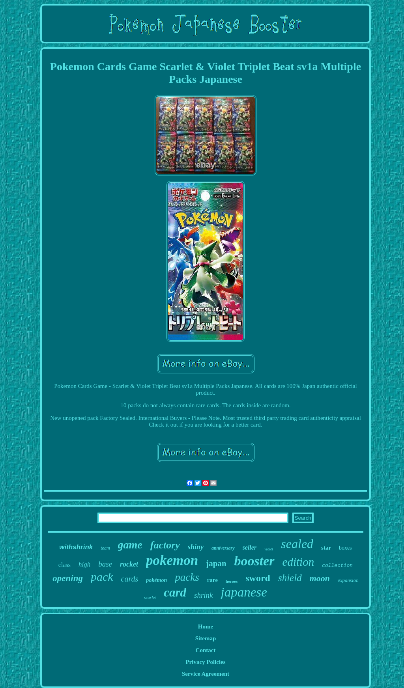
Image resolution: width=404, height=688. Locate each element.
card (175, 592)
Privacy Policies (205, 662)
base (105, 564)
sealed (297, 544)
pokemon (172, 560)
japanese (244, 592)
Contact (206, 650)
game (130, 545)
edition (298, 562)
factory (165, 545)
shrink (203, 595)
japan (216, 563)
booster (254, 561)
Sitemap (205, 638)
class (64, 564)
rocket (129, 564)
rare (212, 580)
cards (129, 578)
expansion (348, 580)
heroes (232, 581)
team (105, 548)
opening (67, 578)
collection (337, 566)
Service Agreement (205, 674)
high (84, 564)
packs (187, 577)
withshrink (76, 547)
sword (257, 578)
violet (268, 549)
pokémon (156, 580)
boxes (345, 548)
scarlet (150, 597)
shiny (196, 547)
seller (250, 547)
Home (205, 626)
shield (290, 577)
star (326, 547)
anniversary (223, 548)
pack (102, 576)
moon (320, 578)
